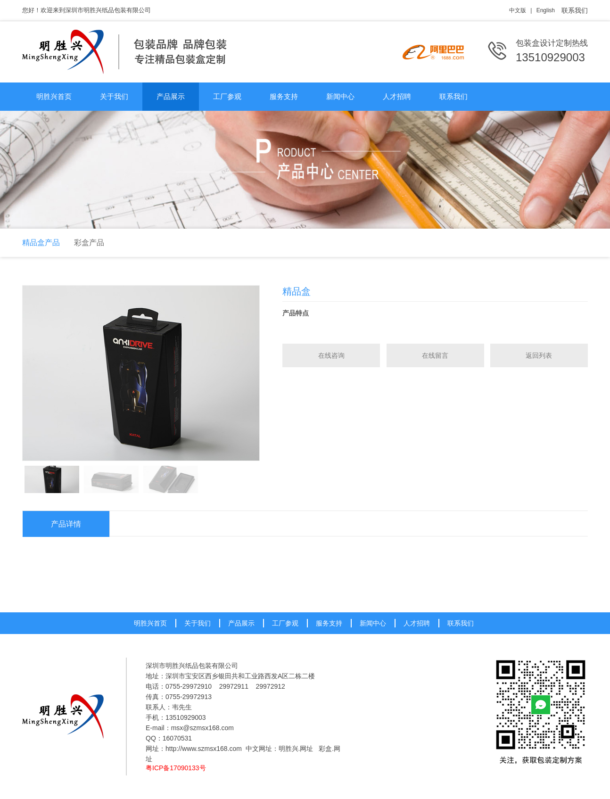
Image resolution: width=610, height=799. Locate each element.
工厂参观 (227, 96)
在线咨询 (331, 355)
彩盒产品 (89, 243)
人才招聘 (397, 96)
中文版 (517, 10)
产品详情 (66, 524)
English (545, 10)
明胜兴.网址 (296, 748)
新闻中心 (340, 96)
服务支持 (284, 96)
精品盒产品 (41, 243)
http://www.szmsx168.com (203, 748)
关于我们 (114, 96)
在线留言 (435, 355)
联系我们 (574, 10)
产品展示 (171, 96)
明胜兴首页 (54, 96)
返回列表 (539, 355)
